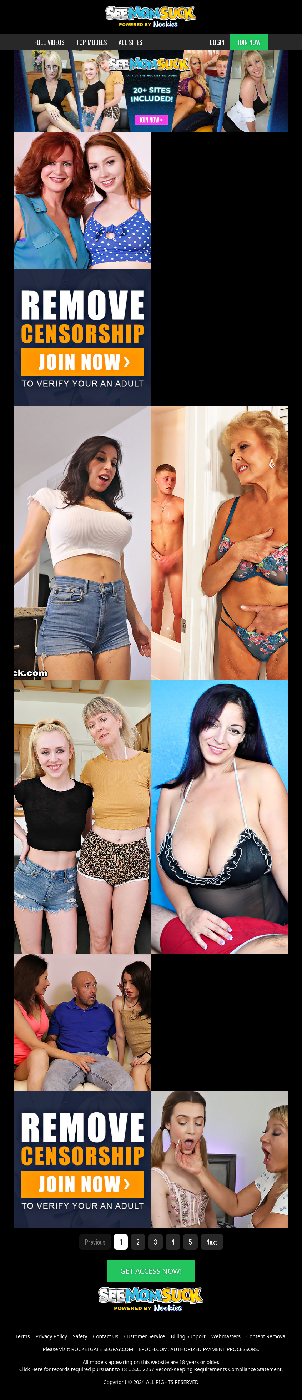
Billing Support (188, 1336)
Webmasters (226, 1336)
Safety (80, 1336)
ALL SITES (130, 42)
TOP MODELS (91, 42)
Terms (22, 1336)
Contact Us (105, 1336)
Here (37, 1369)
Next (211, 1242)
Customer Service (144, 1336)
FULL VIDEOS (49, 42)
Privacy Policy (51, 1336)
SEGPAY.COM (118, 1349)
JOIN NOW (249, 42)
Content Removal (266, 1336)
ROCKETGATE (86, 1349)
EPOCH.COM (153, 1349)
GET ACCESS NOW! (151, 1271)
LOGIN (217, 42)
